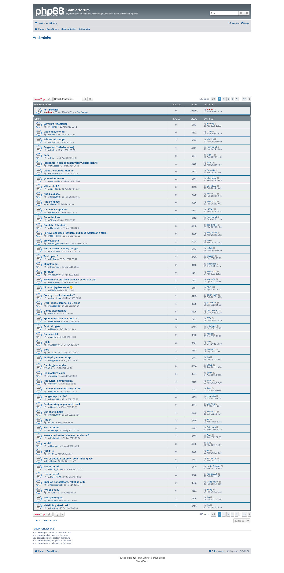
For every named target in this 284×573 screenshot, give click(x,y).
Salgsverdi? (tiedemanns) (59, 147)
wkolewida (55, 181)
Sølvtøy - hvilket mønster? (59, 295)
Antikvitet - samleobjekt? (58, 380)
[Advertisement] (142, 67)
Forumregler (51, 109)
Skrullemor (55, 251)
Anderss (54, 500)
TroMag (53, 127)
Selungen (54, 430)
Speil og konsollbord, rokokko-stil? (65, 482)
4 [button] (232, 99)
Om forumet (82, 112)
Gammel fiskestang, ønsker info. (63, 388)
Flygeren (54, 360)
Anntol (53, 337)
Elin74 (53, 290)
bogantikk (54, 399)
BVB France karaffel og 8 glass (62, 302)
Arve (209, 388)
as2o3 (209, 162)
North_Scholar (57, 469)
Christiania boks (53, 411)
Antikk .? (49, 450)
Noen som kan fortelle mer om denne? (66, 435)
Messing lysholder (54, 131)
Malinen (54, 259)
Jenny (209, 373)
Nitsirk (53, 329)
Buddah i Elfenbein (55, 225)
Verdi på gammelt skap (57, 357)
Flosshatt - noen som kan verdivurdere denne (71, 162)
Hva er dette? (52, 427)
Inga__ (53, 158)
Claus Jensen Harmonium (59, 170)
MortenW (54, 282)
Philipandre (55, 438)
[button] (213, 99)
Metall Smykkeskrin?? (57, 505)
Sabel (47, 155)
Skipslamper (51, 264)
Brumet (53, 384)
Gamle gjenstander (55, 365)
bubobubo (211, 326)
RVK (209, 318)
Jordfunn (49, 271)
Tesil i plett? (51, 256)
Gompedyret (56, 485)
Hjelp (47, 341)
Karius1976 (55, 477)
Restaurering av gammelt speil (62, 404)
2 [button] (224, 99)
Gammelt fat (51, 334)
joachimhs (51, 461)
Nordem (54, 391)
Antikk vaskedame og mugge (61, 248)
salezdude (55, 306)
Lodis (52, 134)
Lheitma (54, 508)
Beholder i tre (52, 217)
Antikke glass (52, 194)
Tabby (53, 220)
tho (208, 240)
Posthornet (212, 147)
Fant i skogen (52, 326)
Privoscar (54, 166)
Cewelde (54, 173)
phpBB (132, 558)
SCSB (49, 368)
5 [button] (236, 99)
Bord (47, 349)
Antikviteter (42, 37)
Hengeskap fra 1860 (55, 396)
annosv (53, 376)
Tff (51, 422)
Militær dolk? (51, 186)
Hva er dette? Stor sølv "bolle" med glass (68, 458)
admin (49, 112)
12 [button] (244, 99)
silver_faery (55, 298)
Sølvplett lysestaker (55, 123)
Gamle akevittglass (55, 310)
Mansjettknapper (54, 497)
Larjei (52, 150)
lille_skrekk (55, 228)
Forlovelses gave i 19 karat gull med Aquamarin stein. (75, 232)
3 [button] (228, 99)
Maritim (210, 139)
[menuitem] (53, 23)
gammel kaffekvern (55, 178)
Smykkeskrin (51, 240)
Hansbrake (55, 321)
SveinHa (54, 407)
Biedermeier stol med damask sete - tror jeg (70, 279)
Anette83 (54, 345)
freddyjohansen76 (58, 243)
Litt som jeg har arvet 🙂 (58, 287)
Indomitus (54, 267)
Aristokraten (212, 310)
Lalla (52, 142)
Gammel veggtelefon (56, 209)
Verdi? (47, 443)
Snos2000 (55, 189)
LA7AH (53, 212)
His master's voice (54, 373)
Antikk (47, 419)
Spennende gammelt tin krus (61, 318)
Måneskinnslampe (54, 139)
